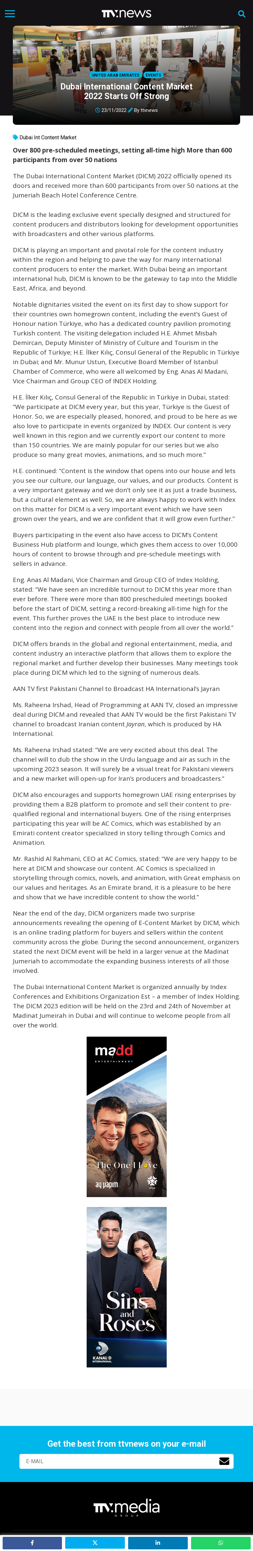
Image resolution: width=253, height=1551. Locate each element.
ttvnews (149, 110)
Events (153, 75)
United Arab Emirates (115, 75)
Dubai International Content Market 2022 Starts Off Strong (126, 91)
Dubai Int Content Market (47, 137)
